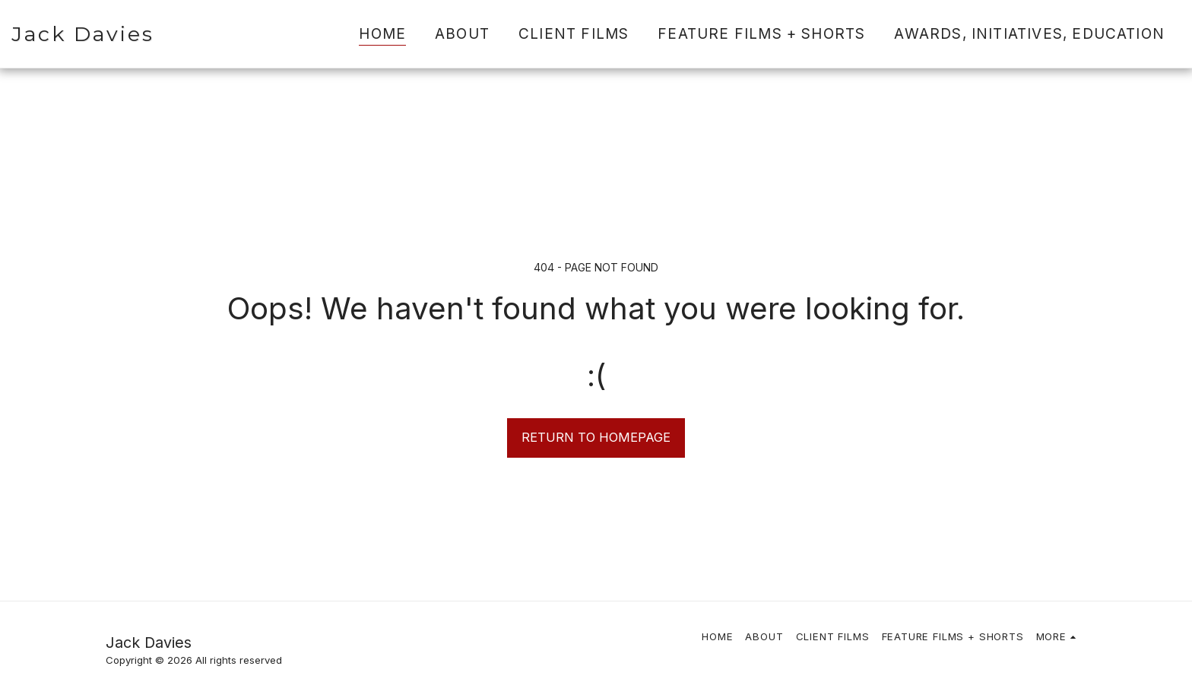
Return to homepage (596, 437)
